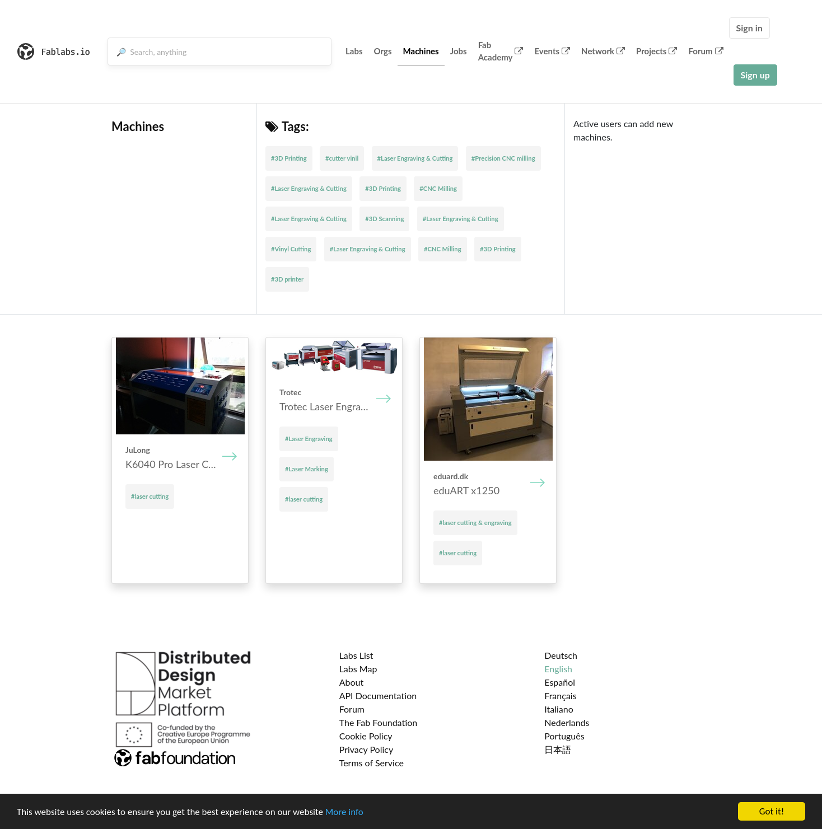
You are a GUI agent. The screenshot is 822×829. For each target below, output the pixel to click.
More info (344, 812)
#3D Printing (289, 158)
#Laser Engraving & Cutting (415, 158)
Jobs (458, 51)
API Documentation (378, 695)
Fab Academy (501, 51)
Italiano (558, 709)
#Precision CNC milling (503, 158)
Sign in (749, 27)
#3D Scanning (384, 218)
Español (559, 682)
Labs (354, 51)
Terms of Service (371, 762)
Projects (656, 51)
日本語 (557, 749)
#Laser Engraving (309, 438)
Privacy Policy (366, 749)
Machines (421, 51)
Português (564, 735)
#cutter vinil (341, 158)
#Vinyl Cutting (291, 248)
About (351, 682)
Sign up (755, 74)
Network (603, 51)
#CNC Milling (438, 188)
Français (560, 695)
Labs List (356, 655)
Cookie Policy (366, 735)
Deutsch (560, 655)
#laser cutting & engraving (475, 522)
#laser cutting (150, 496)
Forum (705, 51)
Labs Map (358, 668)
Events (552, 51)
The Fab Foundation (378, 722)
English (558, 668)
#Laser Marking (306, 468)
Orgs (383, 51)
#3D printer (287, 279)
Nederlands (566, 722)
